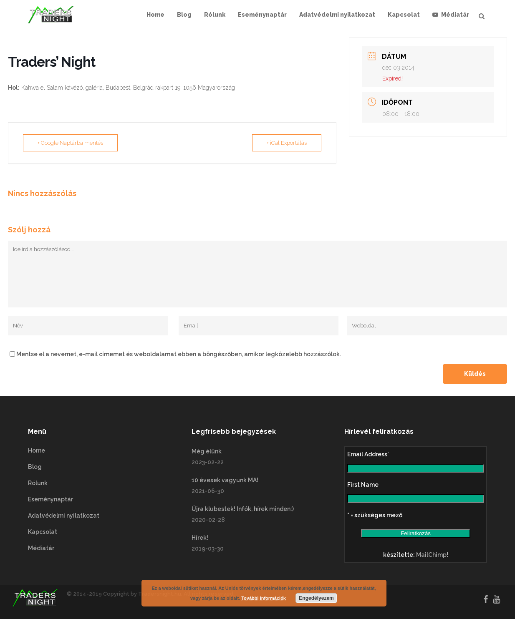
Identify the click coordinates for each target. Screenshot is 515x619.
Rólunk (38, 483)
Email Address (368, 454)
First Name (363, 484)
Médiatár (41, 548)
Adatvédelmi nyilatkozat (63, 515)
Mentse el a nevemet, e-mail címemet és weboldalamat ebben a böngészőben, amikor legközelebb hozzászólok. (178, 354)
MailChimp (431, 554)
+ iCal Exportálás (287, 143)
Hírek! (200, 537)
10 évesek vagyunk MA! (225, 480)
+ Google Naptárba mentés (70, 143)
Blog (35, 466)
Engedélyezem (316, 598)
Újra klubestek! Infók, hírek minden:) (243, 509)
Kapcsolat (42, 531)
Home (36, 450)
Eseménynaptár (50, 499)
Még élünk (207, 451)
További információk (263, 598)
